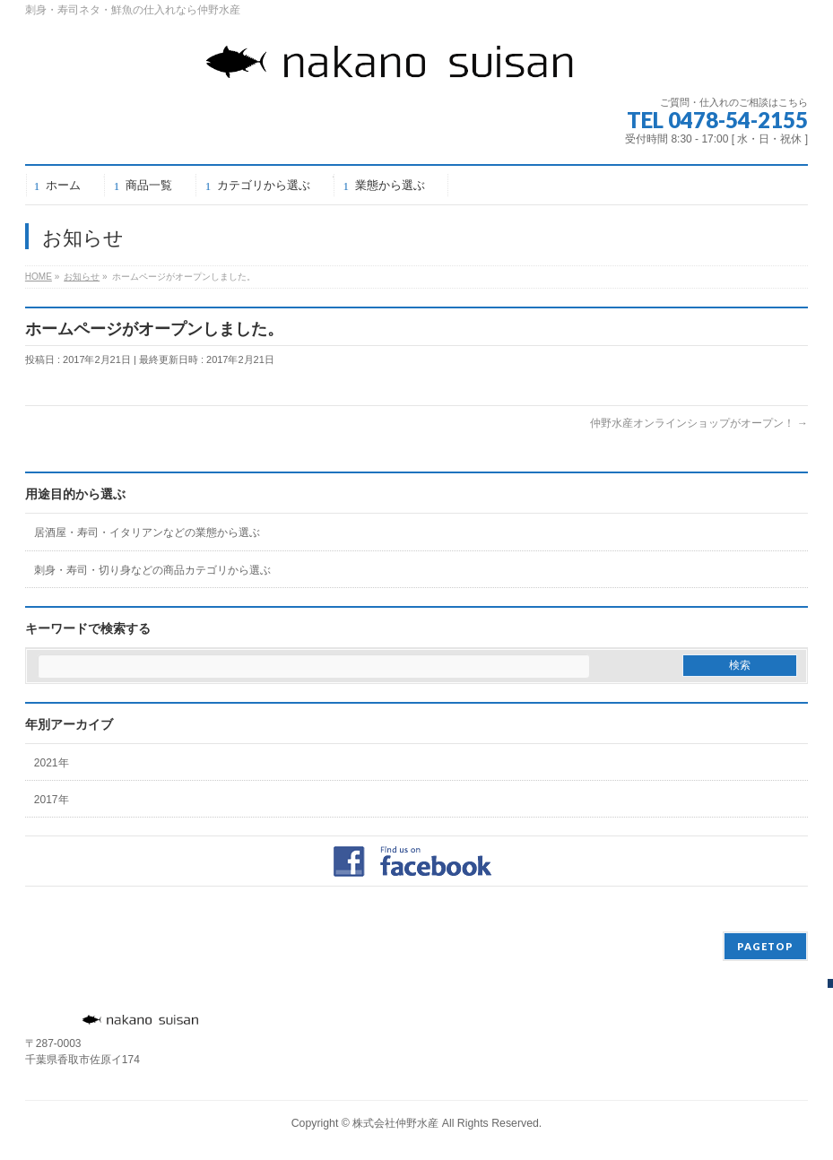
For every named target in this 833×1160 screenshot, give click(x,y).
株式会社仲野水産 (395, 1123)
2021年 (51, 763)
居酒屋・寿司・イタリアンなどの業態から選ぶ (147, 532)
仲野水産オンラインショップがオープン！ (699, 423)
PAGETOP (765, 946)
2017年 (51, 799)
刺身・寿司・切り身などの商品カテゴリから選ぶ (152, 570)
